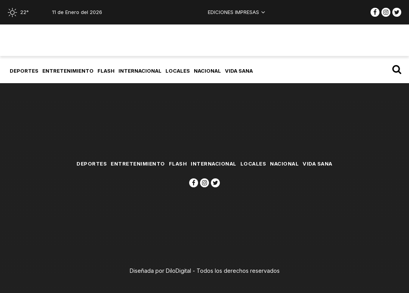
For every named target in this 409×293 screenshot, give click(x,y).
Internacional (140, 71)
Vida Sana (239, 71)
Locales (177, 71)
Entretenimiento (68, 71)
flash (106, 71)
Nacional (207, 71)
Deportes (24, 71)
